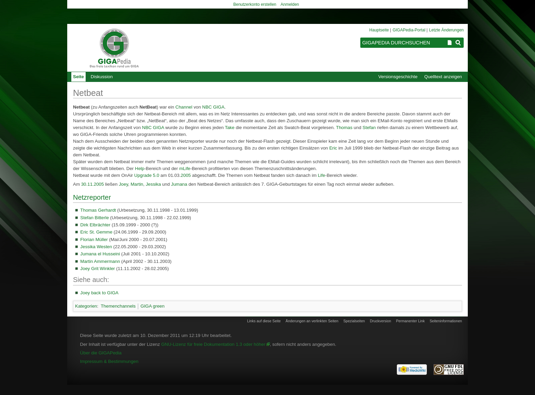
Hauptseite (379, 30)
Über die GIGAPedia (101, 352)
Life (321, 175)
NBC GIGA (213, 107)
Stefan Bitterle (94, 217)
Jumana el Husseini (100, 253)
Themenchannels (118, 306)
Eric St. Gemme (96, 232)
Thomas (344, 127)
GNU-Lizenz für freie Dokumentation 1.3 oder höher (213, 344)
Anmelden (289, 4)
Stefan (369, 127)
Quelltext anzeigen (443, 76)
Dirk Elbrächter (95, 224)
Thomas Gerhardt (98, 210)
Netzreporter (92, 197)
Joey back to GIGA (99, 292)
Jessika (153, 184)
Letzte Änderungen (446, 30)
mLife (184, 168)
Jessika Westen (96, 246)
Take (229, 127)
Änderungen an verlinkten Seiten (312, 321)
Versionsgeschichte (398, 76)
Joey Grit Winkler (97, 268)
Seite (78, 76)
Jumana (179, 184)
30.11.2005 (92, 184)
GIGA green (152, 306)
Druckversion (380, 321)
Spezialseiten (354, 321)
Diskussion (102, 76)
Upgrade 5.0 (146, 175)
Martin (137, 184)
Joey (123, 184)
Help (139, 168)
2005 (186, 175)
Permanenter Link (410, 321)
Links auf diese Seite (263, 321)
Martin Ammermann (100, 261)
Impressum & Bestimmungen (109, 361)
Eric (333, 148)
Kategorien (86, 306)
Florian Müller (94, 239)
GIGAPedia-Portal (409, 30)
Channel (183, 107)
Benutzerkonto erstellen (254, 4)
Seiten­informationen (446, 321)
